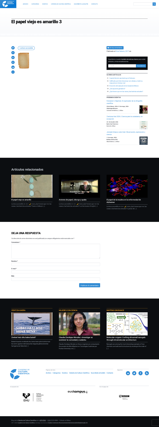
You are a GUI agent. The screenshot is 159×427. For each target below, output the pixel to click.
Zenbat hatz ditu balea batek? (23, 337)
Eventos (65, 373)
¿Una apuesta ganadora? (117, 88)
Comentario (15, 242)
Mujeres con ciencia (68, 310)
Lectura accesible (26, 48)
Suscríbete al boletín (98, 373)
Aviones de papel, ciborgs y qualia (72, 200)
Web (12, 276)
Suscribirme (141, 66)
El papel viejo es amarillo (21, 200)
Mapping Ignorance (115, 310)
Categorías (57, 373)
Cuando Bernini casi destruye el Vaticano (122, 78)
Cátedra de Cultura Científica (79, 373)
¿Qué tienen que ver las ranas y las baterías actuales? (126, 91)
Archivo (48, 373)
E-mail (14, 268)
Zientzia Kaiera (18, 310)
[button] (13, 47)
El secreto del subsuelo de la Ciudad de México (124, 86)
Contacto (110, 373)
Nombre (14, 261)
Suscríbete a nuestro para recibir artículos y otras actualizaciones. (127, 60)
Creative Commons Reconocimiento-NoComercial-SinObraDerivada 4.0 (68, 423)
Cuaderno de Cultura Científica (26, 423)
